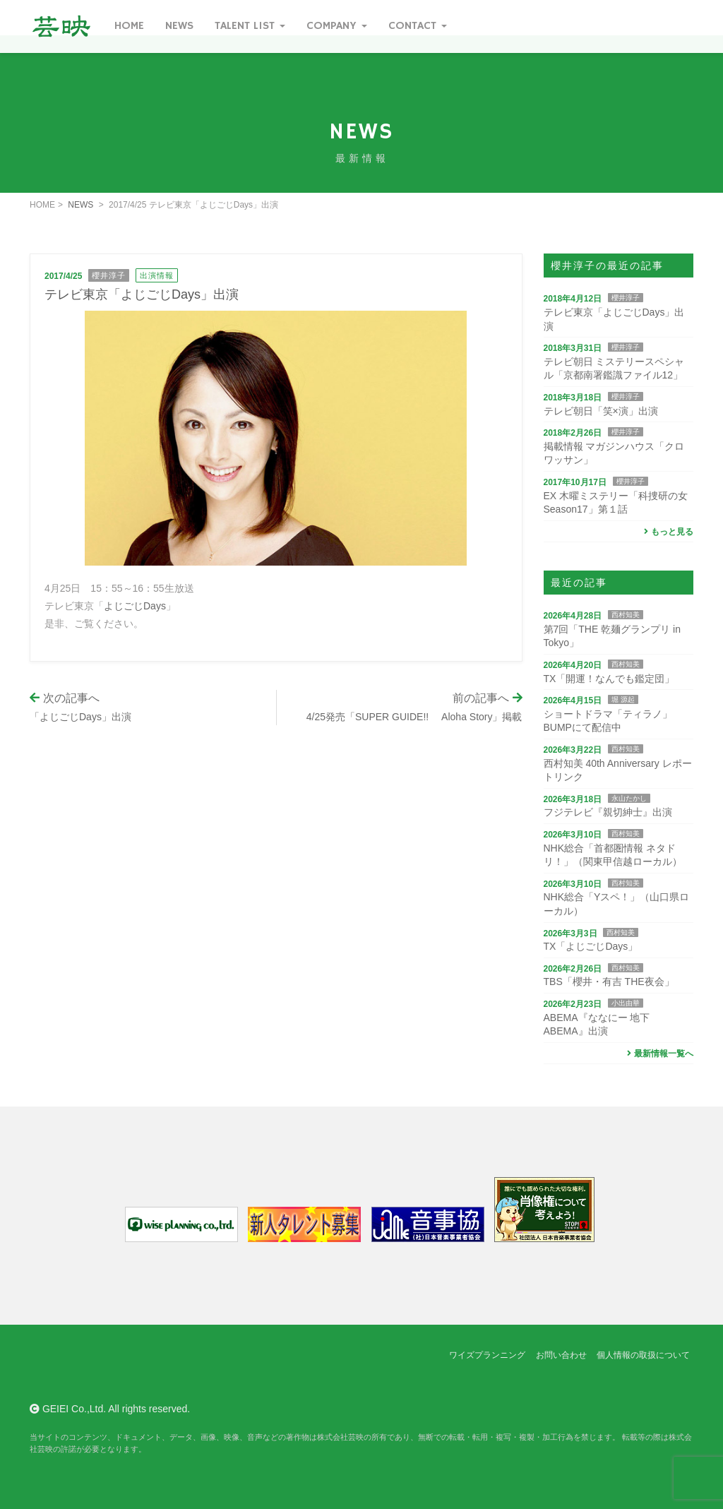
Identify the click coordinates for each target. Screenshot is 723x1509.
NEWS (80, 205)
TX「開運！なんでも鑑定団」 (609, 678)
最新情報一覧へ (658, 1053)
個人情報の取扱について (643, 1355)
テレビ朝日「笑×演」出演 (601, 411)
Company (336, 26)
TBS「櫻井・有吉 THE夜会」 (609, 981)
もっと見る (666, 532)
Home (129, 26)
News (179, 26)
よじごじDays (135, 606)
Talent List (250, 26)
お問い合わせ (561, 1355)
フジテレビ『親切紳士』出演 (608, 812)
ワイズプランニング (487, 1355)
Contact (417, 26)
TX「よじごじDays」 (591, 946)
